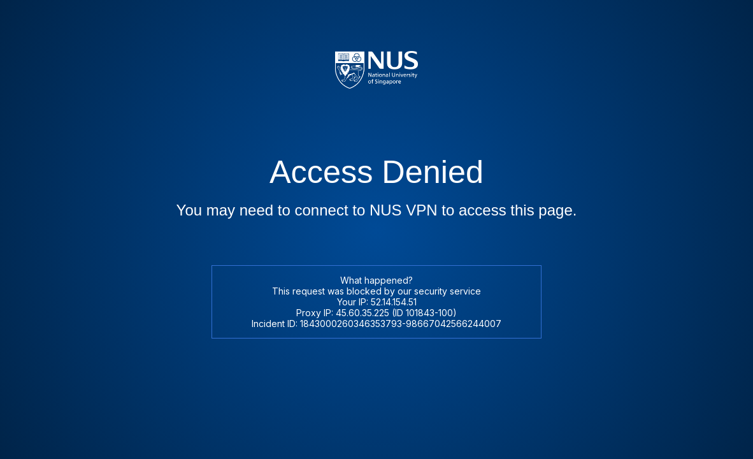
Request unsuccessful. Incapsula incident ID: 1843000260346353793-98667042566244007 (376, 229)
